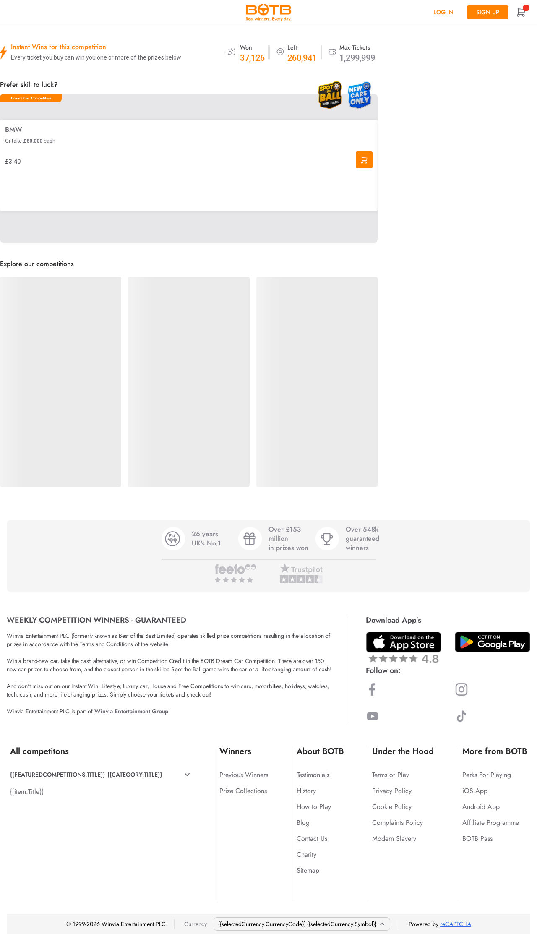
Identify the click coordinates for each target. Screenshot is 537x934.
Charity (306, 854)
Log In (443, 12)
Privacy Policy (392, 791)
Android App (481, 806)
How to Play (314, 806)
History (306, 791)
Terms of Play (390, 775)
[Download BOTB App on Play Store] (492, 642)
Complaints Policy (397, 822)
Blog (303, 822)
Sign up (487, 12)
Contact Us (312, 838)
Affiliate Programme (490, 822)
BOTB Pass (477, 838)
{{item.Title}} (27, 791)
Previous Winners (243, 775)
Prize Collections (243, 791)
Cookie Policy (392, 806)
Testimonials (313, 775)
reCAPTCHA (455, 924)
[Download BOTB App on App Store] (403, 647)
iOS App (474, 791)
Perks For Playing (486, 775)
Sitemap (308, 870)
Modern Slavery (394, 838)
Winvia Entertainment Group (131, 711)
